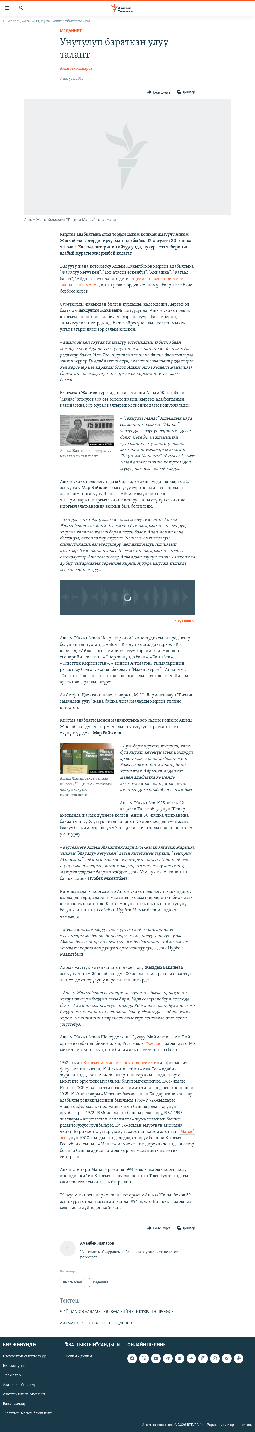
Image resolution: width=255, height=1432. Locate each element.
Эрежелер (12, 1376)
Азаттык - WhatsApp (21, 1385)
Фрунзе (153, 1043)
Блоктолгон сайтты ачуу (24, 1357)
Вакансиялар (14, 1404)
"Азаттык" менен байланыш (27, 1413)
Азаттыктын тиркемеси (24, 1394)
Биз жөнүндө (14, 1366)
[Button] (158, 92)
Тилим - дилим (78, 1357)
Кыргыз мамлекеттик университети (120, 1063)
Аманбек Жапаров (76, 69)
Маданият (71, 31)
